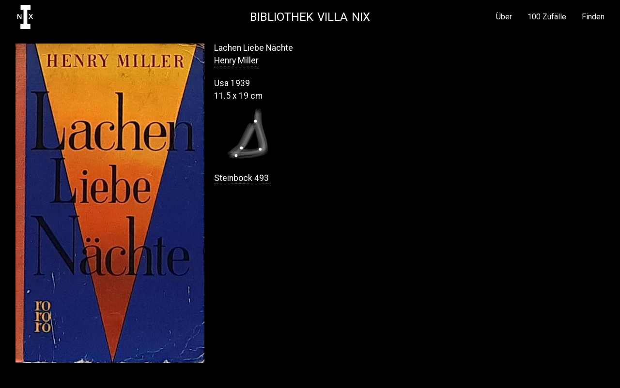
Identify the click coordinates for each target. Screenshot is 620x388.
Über (504, 17)
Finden (593, 17)
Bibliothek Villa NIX (310, 17)
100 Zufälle (546, 17)
